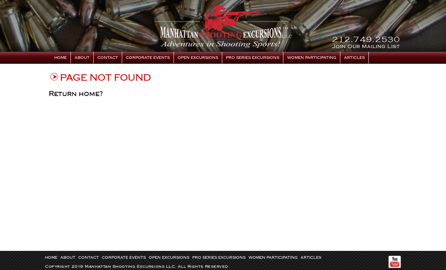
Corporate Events (148, 58)
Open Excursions (198, 58)
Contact (107, 58)
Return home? (76, 94)
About (82, 58)
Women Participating (311, 58)
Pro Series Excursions (252, 58)
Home (60, 58)
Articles (354, 58)
